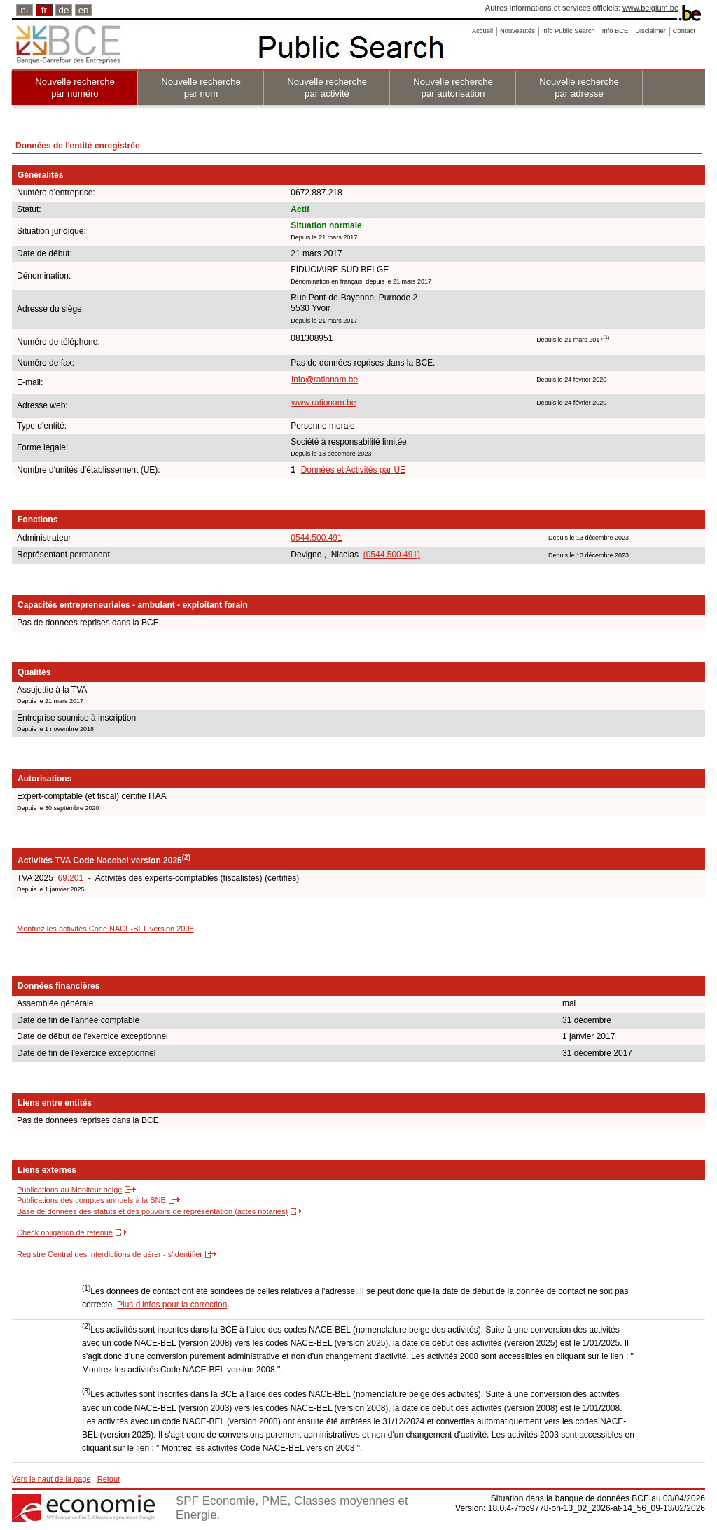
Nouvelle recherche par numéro (75, 87)
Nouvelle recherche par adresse (579, 87)
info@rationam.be (324, 379)
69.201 (70, 878)
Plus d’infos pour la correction (172, 1304)
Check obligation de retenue (65, 1232)
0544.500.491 (316, 538)
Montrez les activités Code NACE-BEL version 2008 (105, 928)
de (64, 10)
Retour (108, 1479)
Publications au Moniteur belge (69, 1189)
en (83, 10)
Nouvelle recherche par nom (201, 87)
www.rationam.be (323, 403)
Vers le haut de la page (51, 1479)
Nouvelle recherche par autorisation (453, 87)
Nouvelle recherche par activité (327, 87)
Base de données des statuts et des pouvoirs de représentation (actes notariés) (152, 1211)
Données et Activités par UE (353, 470)
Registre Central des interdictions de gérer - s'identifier (109, 1254)
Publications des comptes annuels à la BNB (91, 1200)
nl (24, 10)
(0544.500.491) (391, 554)
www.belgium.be (650, 8)
